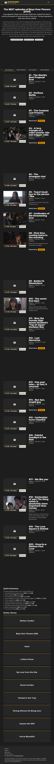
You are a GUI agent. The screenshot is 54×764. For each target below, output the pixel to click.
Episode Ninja (19, 755)
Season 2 (31, 81)
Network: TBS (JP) (29, 39)
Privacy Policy (9, 754)
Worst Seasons (44, 69)
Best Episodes (9, 69)
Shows (6, 748)
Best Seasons (32, 69)
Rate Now (22, 86)
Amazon (41, 120)
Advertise (7, 752)
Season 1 (31, 114)
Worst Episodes (21, 69)
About (6, 750)
